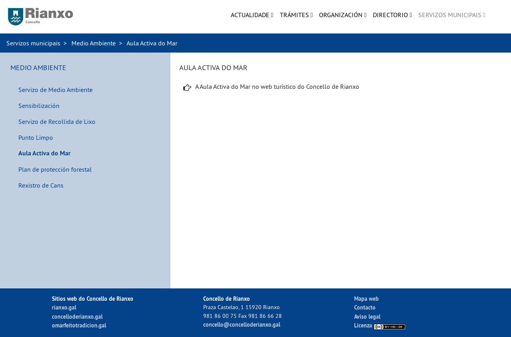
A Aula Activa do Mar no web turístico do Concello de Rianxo (277, 86)
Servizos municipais (33, 43)
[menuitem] (252, 15)
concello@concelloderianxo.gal (241, 324)
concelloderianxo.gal (77, 316)
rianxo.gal (64, 307)
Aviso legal (367, 316)
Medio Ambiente (93, 43)
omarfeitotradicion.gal (79, 325)
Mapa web (366, 298)
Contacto (365, 307)
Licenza (380, 325)
